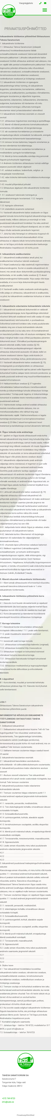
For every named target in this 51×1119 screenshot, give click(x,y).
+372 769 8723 (8, 1098)
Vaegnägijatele (26, 3)
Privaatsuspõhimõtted (25, 1115)
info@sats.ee (8, 1101)
